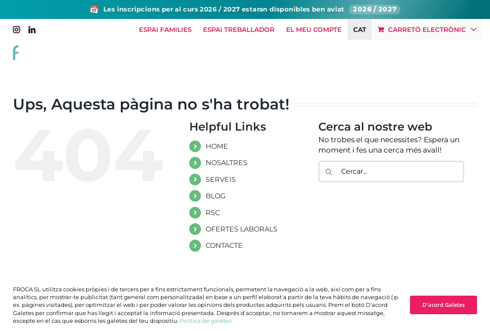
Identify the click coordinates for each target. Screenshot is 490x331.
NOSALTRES (226, 163)
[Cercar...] (391, 171)
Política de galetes (205, 320)
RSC (213, 213)
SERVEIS (221, 179)
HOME (217, 146)
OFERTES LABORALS (241, 229)
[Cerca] (329, 171)
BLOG (215, 196)
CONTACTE (224, 245)
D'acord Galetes (443, 305)
